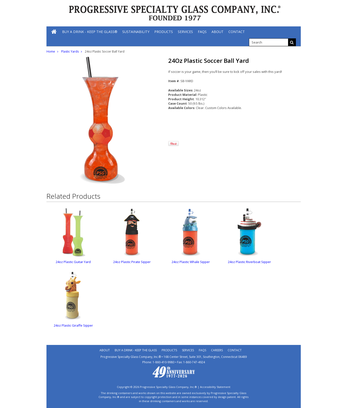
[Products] (163, 31)
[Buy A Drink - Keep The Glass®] (89, 31)
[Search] (292, 42)
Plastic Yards (70, 51)
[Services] (185, 31)
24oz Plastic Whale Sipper (191, 262)
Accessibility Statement (215, 387)
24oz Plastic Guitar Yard (73, 262)
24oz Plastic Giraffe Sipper (73, 325)
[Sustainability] (135, 31)
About (105, 350)
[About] (218, 31)
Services (188, 350)
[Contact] (236, 31)
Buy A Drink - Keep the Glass (136, 350)
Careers (217, 350)
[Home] (54, 31)
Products (169, 350)
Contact (235, 350)
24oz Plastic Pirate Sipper (132, 262)
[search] (268, 42)
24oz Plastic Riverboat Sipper (249, 262)
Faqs (202, 350)
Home (50, 51)
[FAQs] (202, 31)
